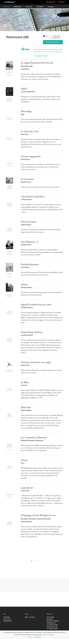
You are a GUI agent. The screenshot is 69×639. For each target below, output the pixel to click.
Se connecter (51, 2)
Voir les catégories (52, 42)
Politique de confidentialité (52, 624)
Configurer (30, 637)
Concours (29, 7)
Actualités (40, 7)
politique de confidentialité (48, 634)
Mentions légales (53, 621)
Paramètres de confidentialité (52, 628)
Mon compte (30, 617)
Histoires (6, 7)
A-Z (45, 36)
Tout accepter (37, 637)
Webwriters (18, 7)
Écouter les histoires (41, 55)
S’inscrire (61, 2)
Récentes (55, 36)
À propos (52, 7)
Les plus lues (54, 38)
